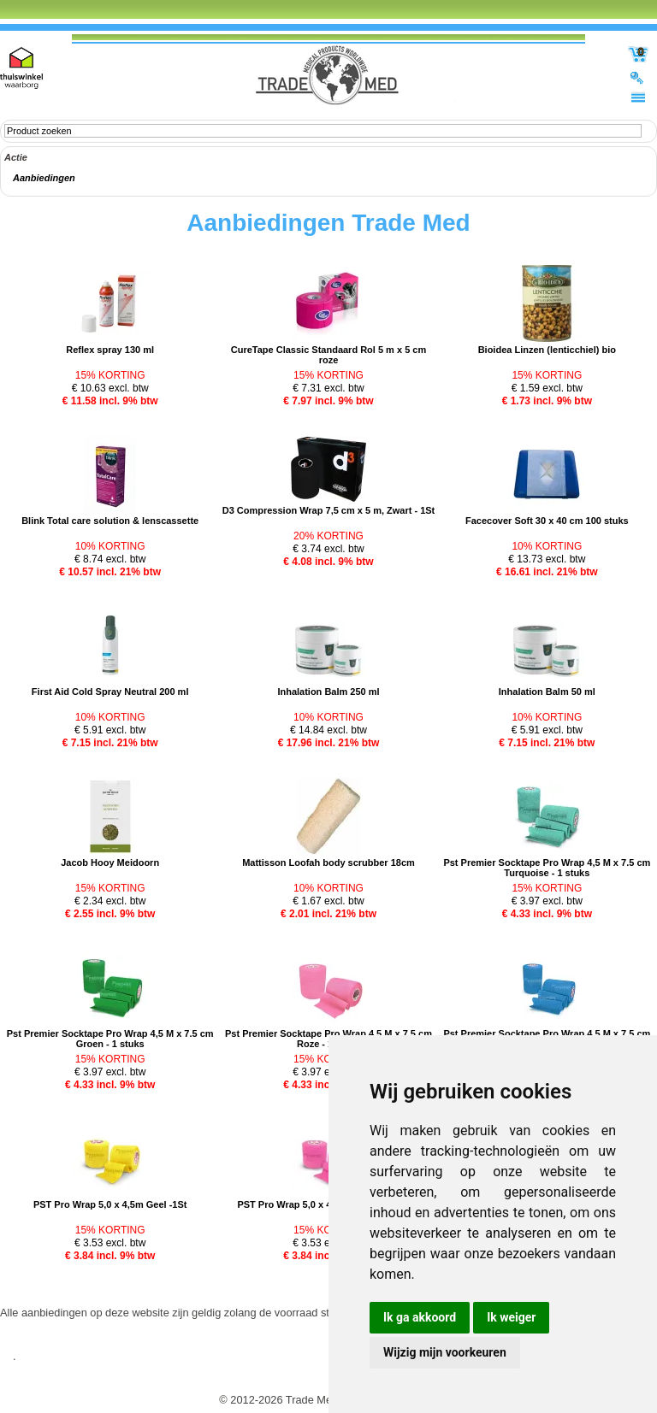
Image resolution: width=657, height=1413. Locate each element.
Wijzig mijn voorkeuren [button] (444, 1352)
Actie (15, 157)
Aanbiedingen (44, 178)
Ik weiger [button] (511, 1317)
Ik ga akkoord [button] (419, 1317)
